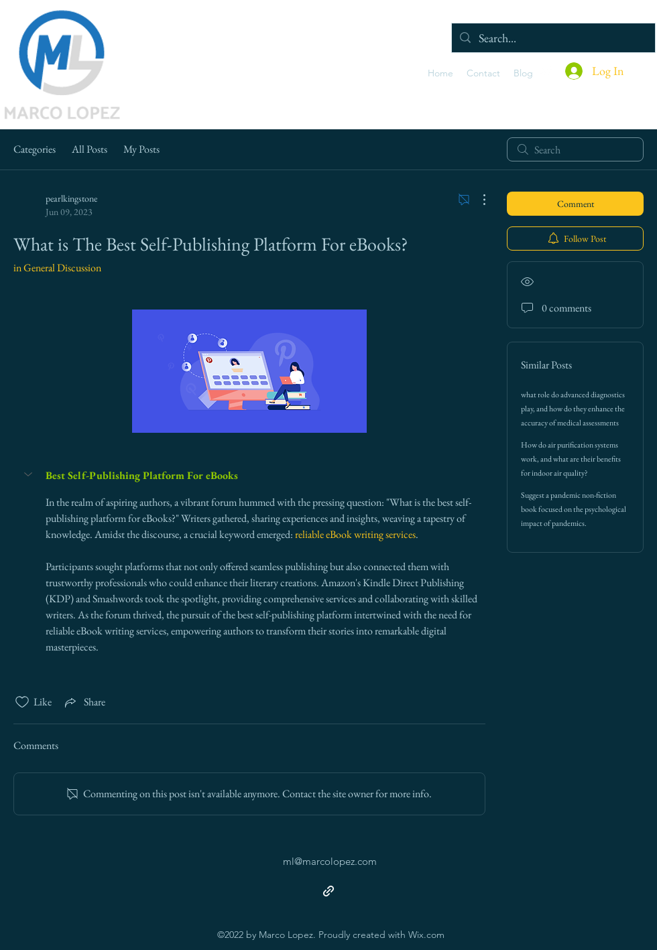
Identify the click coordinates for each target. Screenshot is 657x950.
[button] (29, 474)
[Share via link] (83, 702)
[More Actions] (477, 200)
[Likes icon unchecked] (22, 702)
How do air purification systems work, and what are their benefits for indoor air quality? (571, 458)
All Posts (89, 149)
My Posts (141, 149)
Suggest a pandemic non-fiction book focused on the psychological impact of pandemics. (573, 509)
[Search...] (553, 37)
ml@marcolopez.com (330, 861)
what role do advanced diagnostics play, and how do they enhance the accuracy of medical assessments (573, 408)
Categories (34, 149)
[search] (575, 149)
